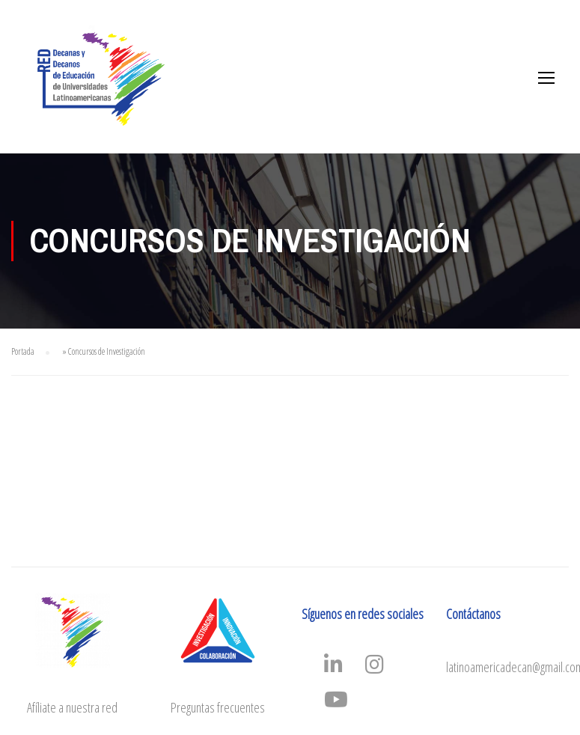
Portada (22, 351)
